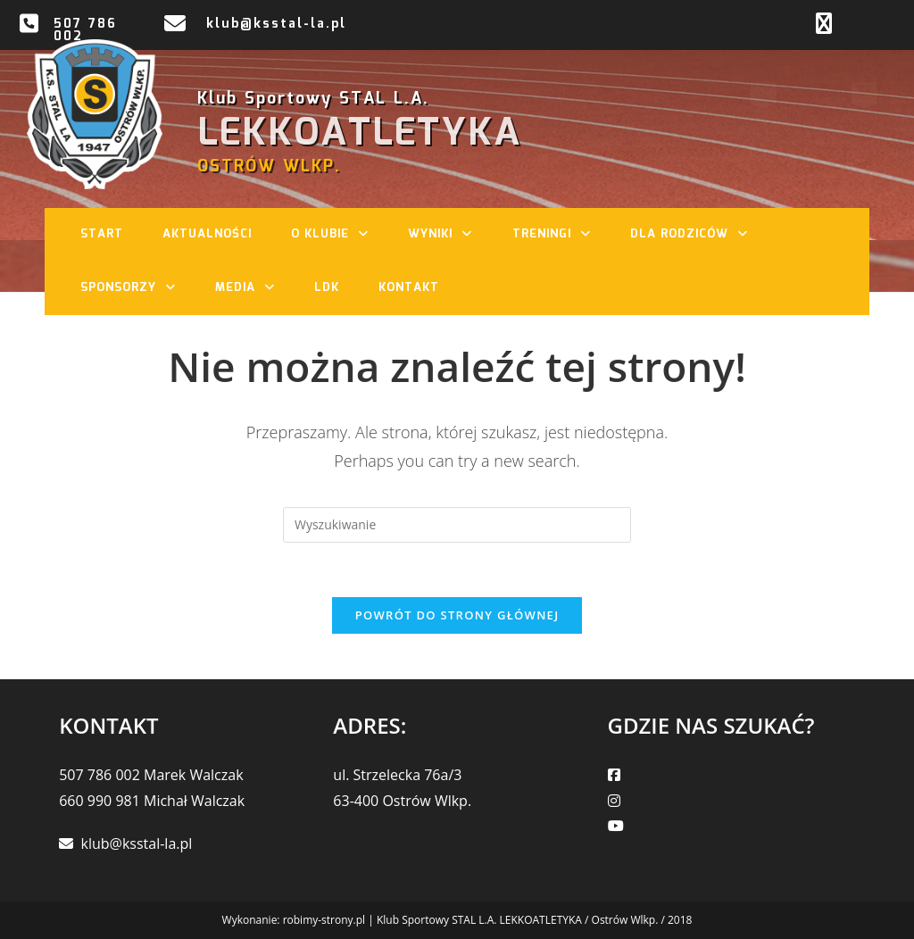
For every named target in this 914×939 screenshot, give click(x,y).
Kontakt (408, 287)
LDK (326, 287)
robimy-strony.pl (324, 919)
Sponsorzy (137, 288)
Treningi (560, 235)
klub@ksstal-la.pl (276, 24)
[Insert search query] (457, 525)
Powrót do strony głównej (457, 615)
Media (254, 288)
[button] (367, 235)
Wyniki (449, 235)
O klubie (338, 235)
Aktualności (207, 234)
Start (101, 234)
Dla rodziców (698, 235)
